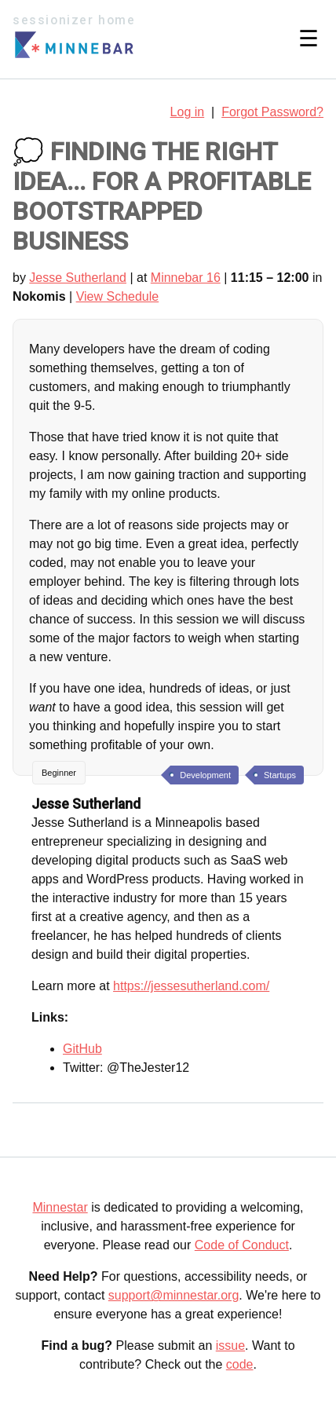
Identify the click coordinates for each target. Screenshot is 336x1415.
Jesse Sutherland (77, 277)
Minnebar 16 (186, 277)
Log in (187, 112)
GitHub (82, 1048)
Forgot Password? (272, 112)
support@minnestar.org (173, 1295)
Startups (280, 775)
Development (205, 775)
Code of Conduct (242, 1245)
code (240, 1364)
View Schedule (117, 296)
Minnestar (59, 1207)
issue (230, 1345)
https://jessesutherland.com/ (191, 986)
